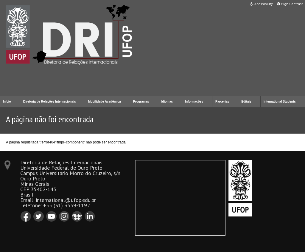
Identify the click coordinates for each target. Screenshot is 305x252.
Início (7, 101)
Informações (194, 101)
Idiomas (167, 101)
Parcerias (222, 101)
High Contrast (290, 3)
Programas (141, 101)
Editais (246, 101)
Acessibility (261, 3)
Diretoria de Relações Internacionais (49, 101)
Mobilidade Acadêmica (104, 101)
